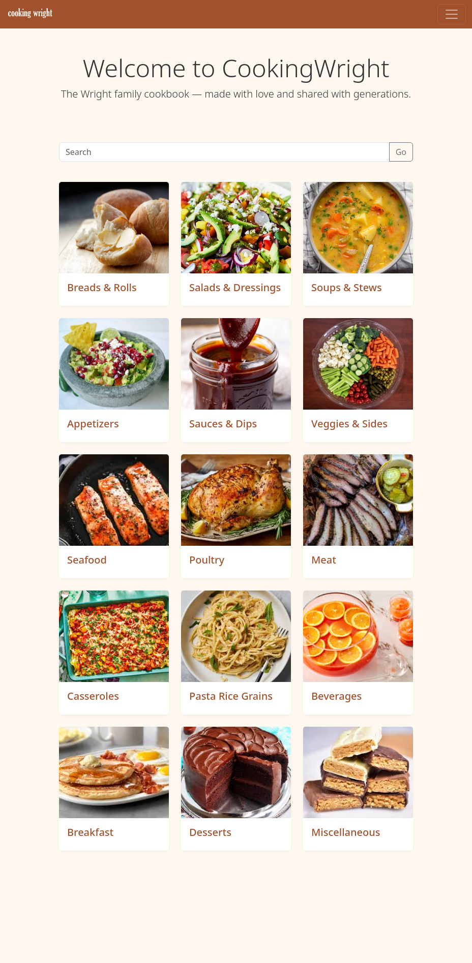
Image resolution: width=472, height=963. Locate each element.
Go (401, 152)
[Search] (224, 152)
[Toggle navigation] (451, 14)
